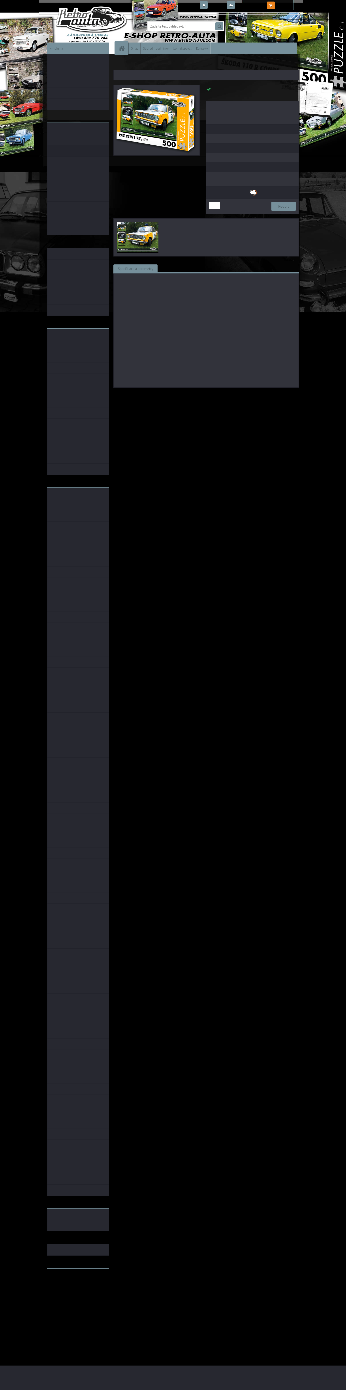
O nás (134, 48)
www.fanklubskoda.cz (64, 1282)
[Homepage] (123, 48)
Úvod (119, 64)
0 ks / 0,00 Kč (286, 3)
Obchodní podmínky (156, 48)
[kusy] (214, 205)
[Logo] (77, 26)
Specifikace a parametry (135, 268)
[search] (219, 26)
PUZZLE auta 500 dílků (166, 64)
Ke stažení (240, 268)
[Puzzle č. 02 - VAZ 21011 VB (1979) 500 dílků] (156, 86)
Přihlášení (217, 5)
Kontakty (202, 48)
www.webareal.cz (94, 1357)
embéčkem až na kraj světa (67, 1289)
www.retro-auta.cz (61, 1278)
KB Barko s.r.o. (223, 393)
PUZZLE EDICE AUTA (137, 64)
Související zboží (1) (177, 268)
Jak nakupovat (182, 48)
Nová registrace (248, 5)
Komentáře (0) (212, 268)
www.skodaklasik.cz (62, 1285)
